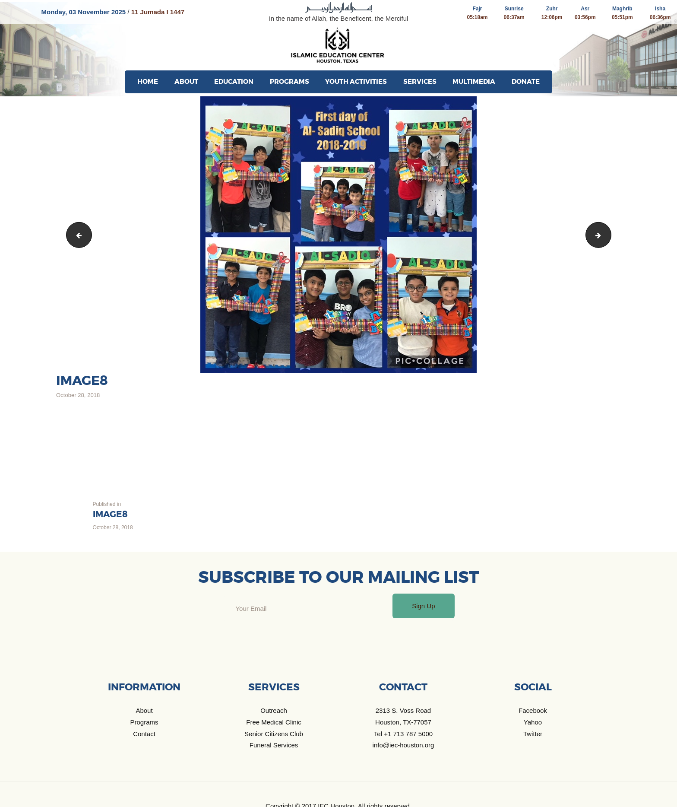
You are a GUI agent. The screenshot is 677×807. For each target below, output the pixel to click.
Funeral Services (274, 745)
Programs (144, 722)
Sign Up (423, 606)
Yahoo (533, 722)
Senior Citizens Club (273, 733)
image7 (76, 234)
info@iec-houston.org (403, 745)
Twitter (532, 733)
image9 (607, 234)
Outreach (273, 710)
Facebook (533, 710)
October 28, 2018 (78, 395)
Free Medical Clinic (273, 722)
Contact (144, 733)
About (144, 710)
